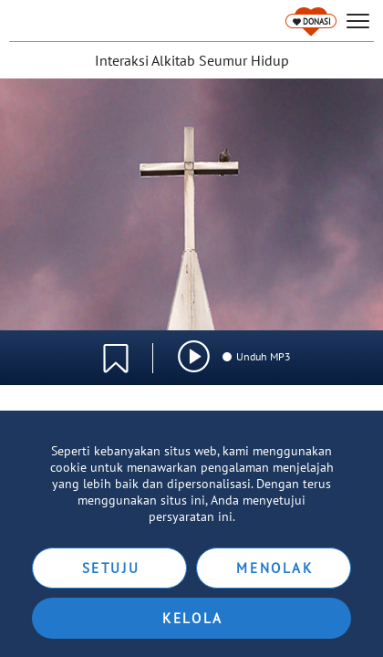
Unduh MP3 (256, 356)
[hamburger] (358, 21)
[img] (193, 356)
